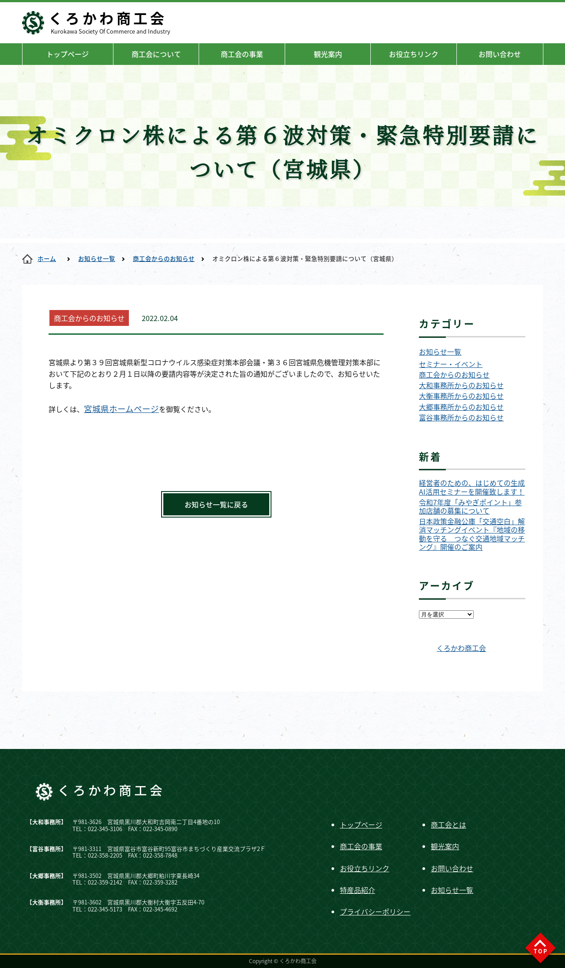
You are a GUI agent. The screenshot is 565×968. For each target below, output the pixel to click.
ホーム (47, 258)
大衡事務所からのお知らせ (461, 396)
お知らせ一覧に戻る (216, 504)
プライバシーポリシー (375, 911)
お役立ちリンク (413, 54)
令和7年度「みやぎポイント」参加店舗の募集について (470, 506)
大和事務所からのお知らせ (461, 385)
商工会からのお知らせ (164, 258)
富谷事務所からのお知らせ (461, 417)
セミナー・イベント (450, 364)
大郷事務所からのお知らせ (461, 407)
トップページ (67, 54)
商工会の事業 (242, 54)
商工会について (156, 54)
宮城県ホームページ (121, 408)
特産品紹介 (357, 890)
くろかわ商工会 (461, 648)
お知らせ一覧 (96, 258)
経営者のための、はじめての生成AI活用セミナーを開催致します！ (472, 487)
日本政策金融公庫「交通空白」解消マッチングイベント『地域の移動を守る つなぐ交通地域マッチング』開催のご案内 (472, 534)
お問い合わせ (499, 54)
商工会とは (448, 824)
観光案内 (328, 54)
